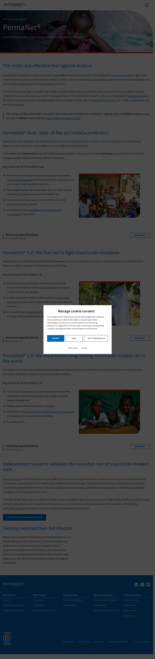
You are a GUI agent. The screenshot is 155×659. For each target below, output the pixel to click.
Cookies (84, 348)
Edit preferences (96, 338)
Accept (55, 338)
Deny (74, 338)
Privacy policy (73, 348)
